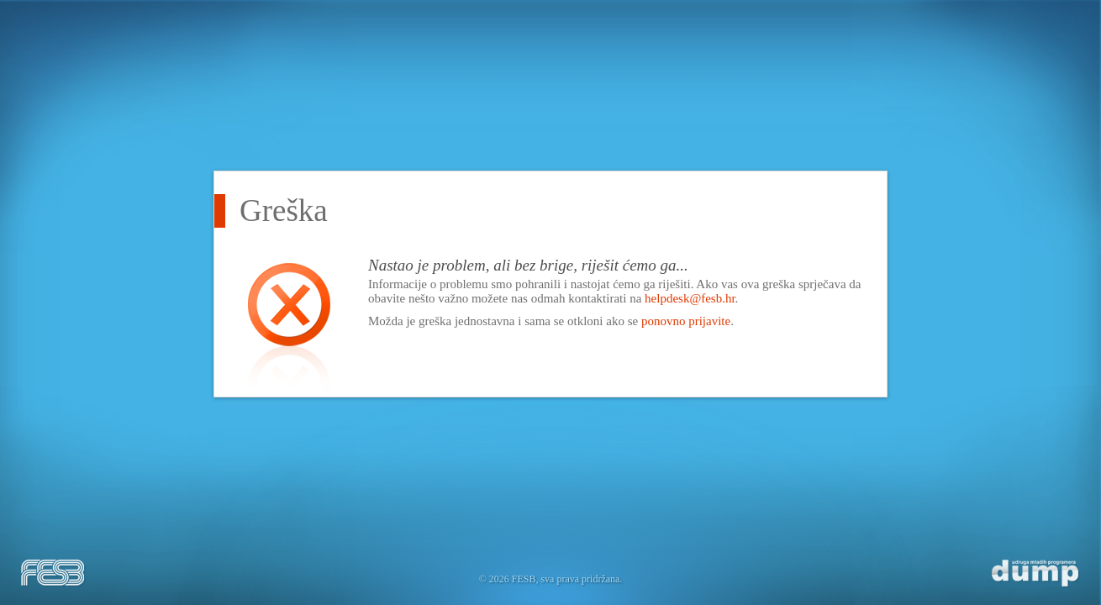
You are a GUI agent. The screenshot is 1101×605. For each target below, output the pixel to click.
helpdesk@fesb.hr (690, 298)
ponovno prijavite (685, 321)
